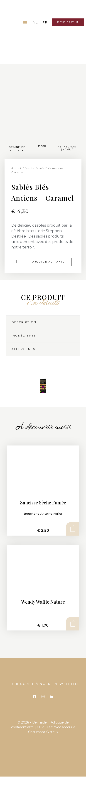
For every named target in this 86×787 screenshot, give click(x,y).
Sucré (29, 168)
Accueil (16, 168)
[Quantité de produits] (18, 262)
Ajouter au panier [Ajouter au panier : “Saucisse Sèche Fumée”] (72, 529)
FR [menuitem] (45, 22)
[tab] (43, 322)
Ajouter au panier (49, 261)
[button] (25, 22)
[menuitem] (35, 22)
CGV (40, 727)
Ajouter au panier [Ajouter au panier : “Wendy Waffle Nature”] (72, 623)
